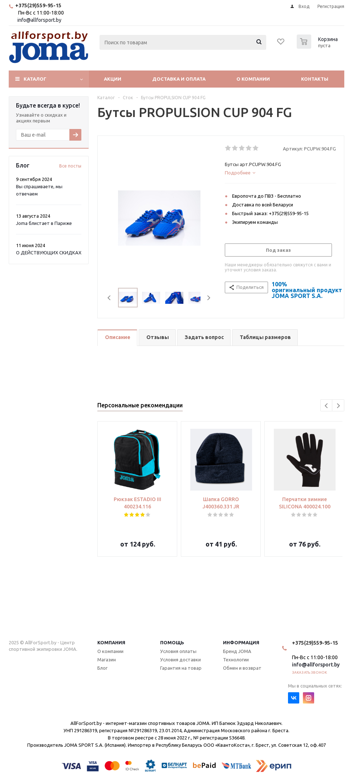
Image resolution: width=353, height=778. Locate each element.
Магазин (106, 659)
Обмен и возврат (242, 667)
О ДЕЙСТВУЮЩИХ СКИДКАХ (48, 252)
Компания (111, 642)
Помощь (172, 642)
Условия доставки (180, 659)
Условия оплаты (178, 651)
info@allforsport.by (39, 20)
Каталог (35, 78)
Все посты (70, 166)
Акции (112, 78)
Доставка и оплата (179, 78)
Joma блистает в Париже (44, 223)
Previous (109, 298)
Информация (241, 642)
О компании (253, 78)
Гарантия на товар (181, 667)
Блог (102, 667)
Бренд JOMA (237, 651)
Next (208, 298)
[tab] (280, 172)
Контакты (314, 78)
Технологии (236, 659)
